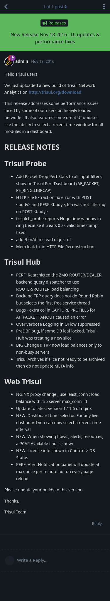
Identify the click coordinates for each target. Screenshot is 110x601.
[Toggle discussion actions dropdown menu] (104, 7)
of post (55, 6)
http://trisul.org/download (55, 92)
